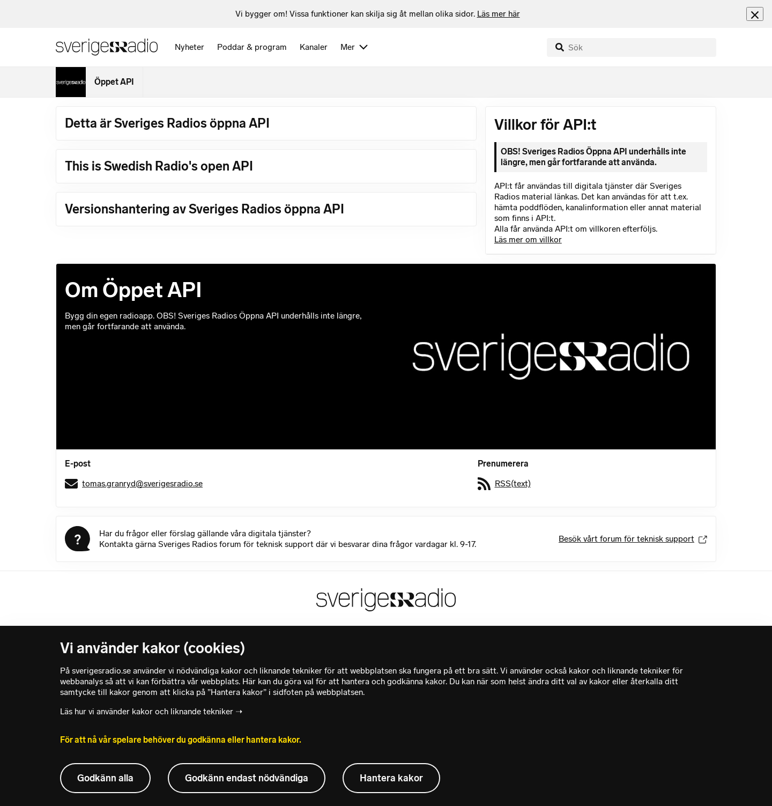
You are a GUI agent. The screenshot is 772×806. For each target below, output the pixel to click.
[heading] (377, 14)
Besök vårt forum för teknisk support (633, 539)
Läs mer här (498, 14)
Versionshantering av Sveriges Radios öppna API (204, 209)
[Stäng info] (754, 13)
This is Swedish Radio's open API (159, 166)
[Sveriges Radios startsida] (106, 47)
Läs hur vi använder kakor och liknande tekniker (146, 711)
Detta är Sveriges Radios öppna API (167, 123)
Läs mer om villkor (528, 239)
